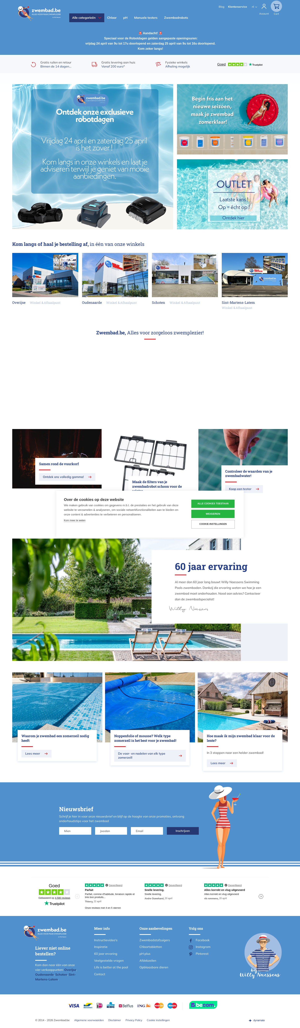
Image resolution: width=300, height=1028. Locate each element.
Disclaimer (114, 1020)
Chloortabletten (150, 947)
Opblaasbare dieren (153, 967)
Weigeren (213, 513)
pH (125, 18)
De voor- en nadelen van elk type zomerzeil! (141, 755)
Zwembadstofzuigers (154, 940)
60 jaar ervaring (105, 954)
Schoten (61, 974)
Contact (99, 974)
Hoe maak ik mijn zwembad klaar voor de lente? (241, 738)
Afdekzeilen (147, 960)
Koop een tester (240, 489)
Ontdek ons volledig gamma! (63, 477)
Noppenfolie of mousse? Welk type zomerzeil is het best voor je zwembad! (145, 738)
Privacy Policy (134, 1020)
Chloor (112, 18)
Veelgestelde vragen (109, 960)
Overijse (70, 970)
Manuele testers (145, 18)
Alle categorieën (84, 18)
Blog (221, 6)
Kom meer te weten (75, 520)
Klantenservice (237, 6)
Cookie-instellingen (213, 524)
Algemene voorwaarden (89, 1020)
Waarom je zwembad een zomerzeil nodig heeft (55, 738)
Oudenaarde (44, 974)
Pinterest (202, 954)
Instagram (203, 947)
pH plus (144, 954)
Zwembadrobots (176, 18)
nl (253, 6)
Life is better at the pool (111, 967)
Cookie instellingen (158, 1020)
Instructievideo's (105, 940)
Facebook (203, 940)
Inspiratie (101, 947)
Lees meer (32, 753)
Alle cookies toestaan (212, 503)
